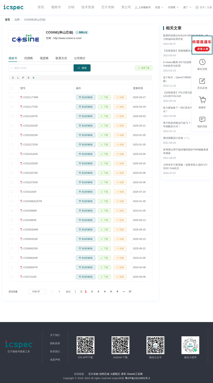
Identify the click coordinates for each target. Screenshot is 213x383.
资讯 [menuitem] (41, 7)
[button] (159, 7)
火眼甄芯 (115, 373)
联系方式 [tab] (61, 58)
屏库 (123, 373)
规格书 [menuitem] (56, 7)
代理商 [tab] (28, 58)
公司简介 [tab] (80, 58)
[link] (17, 19)
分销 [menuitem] (71, 7)
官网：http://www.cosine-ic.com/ (64, 38)
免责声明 (55, 359)
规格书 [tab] (13, 58)
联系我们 (55, 351)
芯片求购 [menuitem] (107, 7)
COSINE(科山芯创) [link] (34, 19)
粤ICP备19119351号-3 (137, 378)
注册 (209, 7)
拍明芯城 (104, 373)
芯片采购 (93, 373)
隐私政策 (55, 343)
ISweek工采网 (135, 373)
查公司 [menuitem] (126, 7)
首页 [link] (7, 19)
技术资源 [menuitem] (87, 7)
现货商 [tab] (44, 58)
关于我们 (55, 335)
